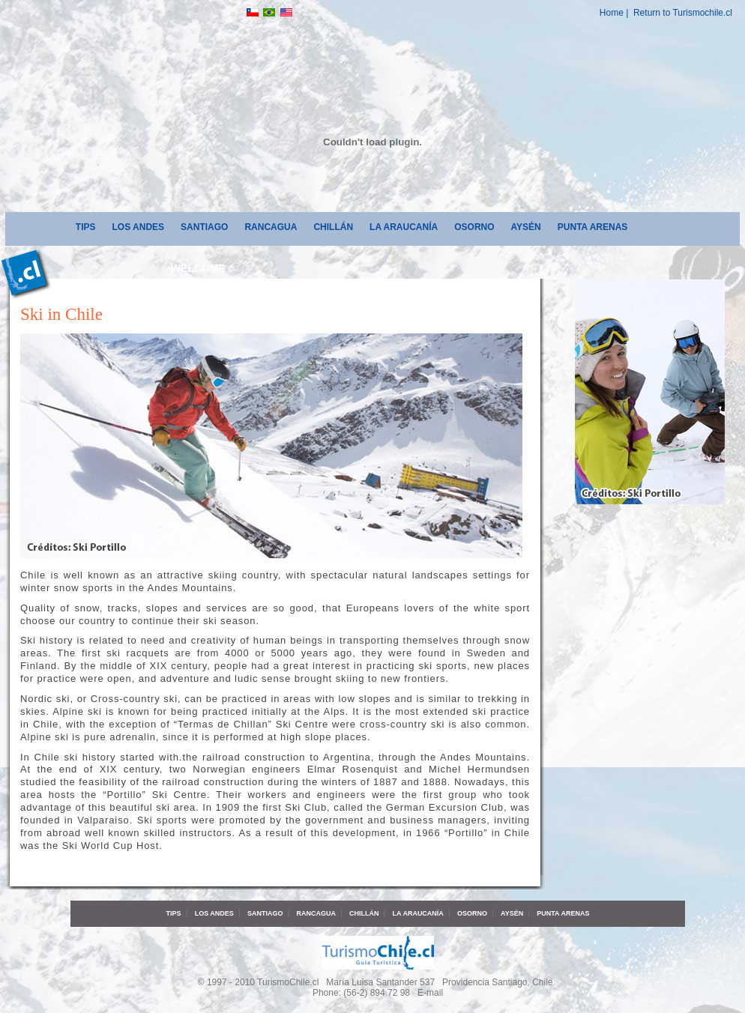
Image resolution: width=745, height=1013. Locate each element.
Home (612, 12)
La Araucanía (404, 227)
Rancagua (270, 227)
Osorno (474, 227)
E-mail (430, 993)
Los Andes (138, 227)
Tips (86, 227)
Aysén (526, 227)
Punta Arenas (593, 227)
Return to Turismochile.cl (682, 12)
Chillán (333, 227)
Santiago (204, 227)
